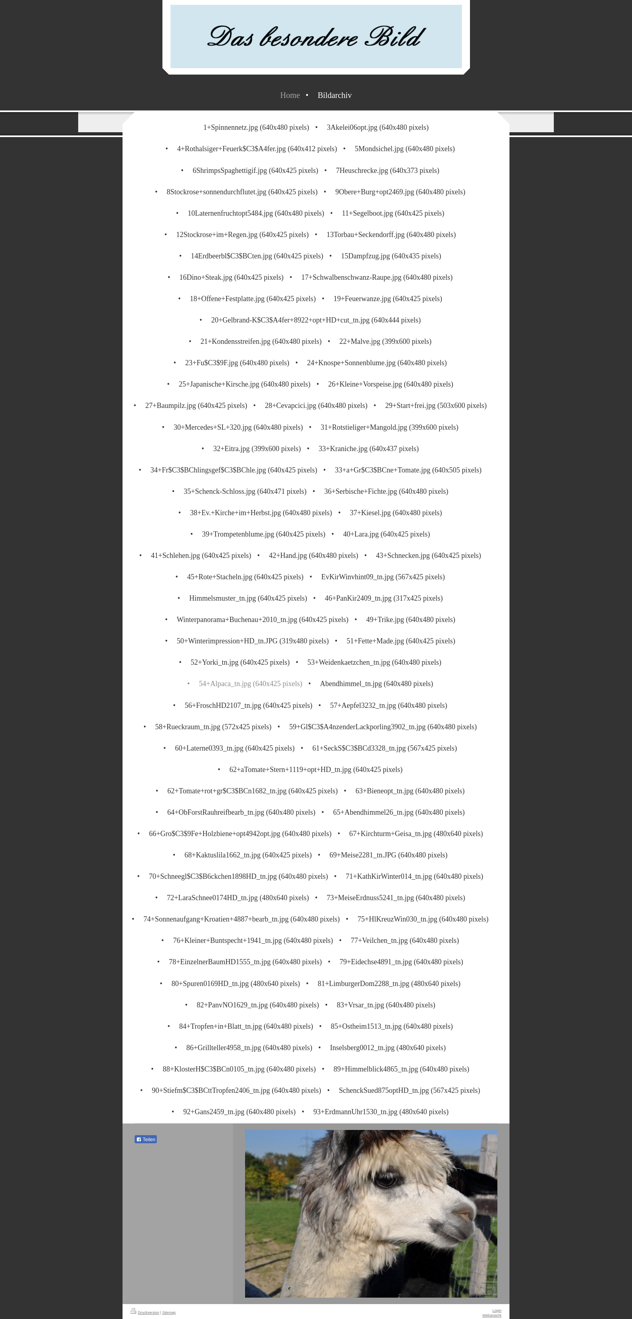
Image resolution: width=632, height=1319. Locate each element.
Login (497, 1311)
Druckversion (145, 1313)
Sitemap (169, 1313)
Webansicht (491, 1315)
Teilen (145, 1139)
